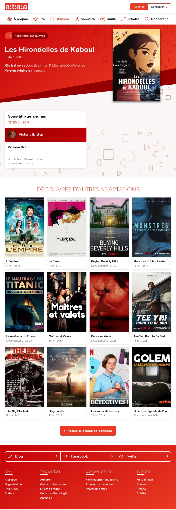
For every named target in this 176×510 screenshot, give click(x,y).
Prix (39, 19)
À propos (17, 19)
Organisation (13, 484)
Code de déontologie (53, 493)
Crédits (141, 493)
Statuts (9, 493)
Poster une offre (96, 489)
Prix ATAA (11, 489)
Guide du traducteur (53, 484)
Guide (108, 19)
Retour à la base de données (88, 431)
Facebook (88, 457)
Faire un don (145, 480)
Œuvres (60, 19)
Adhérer (138, 6)
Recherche (157, 19)
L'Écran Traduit (50, 489)
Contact (142, 484)
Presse (141, 489)
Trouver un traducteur (100, 484)
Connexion (159, 6)
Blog (33, 457)
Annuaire (84, 19)
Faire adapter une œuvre (102, 480)
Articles (130, 19)
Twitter (144, 457)
